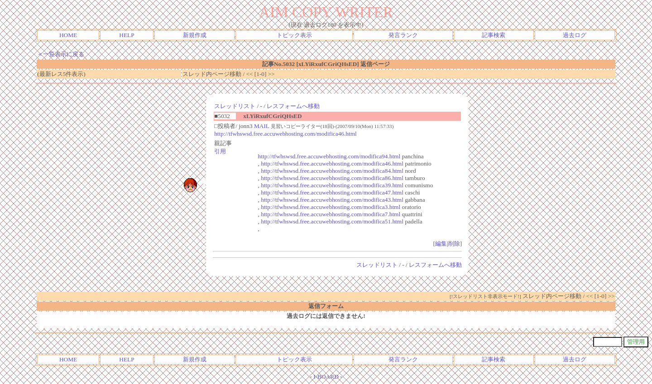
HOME (68, 35)
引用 (220, 151)
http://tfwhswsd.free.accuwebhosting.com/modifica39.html (332, 185)
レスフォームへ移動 (293, 106)
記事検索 (493, 35)
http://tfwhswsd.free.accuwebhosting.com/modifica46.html (285, 133)
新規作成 (194, 35)
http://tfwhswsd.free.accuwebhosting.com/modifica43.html (332, 199)
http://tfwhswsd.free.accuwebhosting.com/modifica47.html (332, 192)
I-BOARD (326, 376)
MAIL (261, 126)
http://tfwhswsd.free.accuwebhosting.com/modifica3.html (330, 207)
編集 (441, 243)
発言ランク (403, 35)
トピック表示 (294, 35)
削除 (454, 243)
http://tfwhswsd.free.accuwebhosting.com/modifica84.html (332, 170)
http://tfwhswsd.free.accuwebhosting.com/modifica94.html (329, 156)
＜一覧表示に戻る (60, 54)
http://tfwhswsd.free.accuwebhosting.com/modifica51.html (332, 221)
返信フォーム (326, 306)
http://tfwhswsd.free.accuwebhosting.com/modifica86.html (332, 178)
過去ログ (574, 35)
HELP (126, 35)
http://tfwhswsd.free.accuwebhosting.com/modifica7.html (330, 214)
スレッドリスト (234, 106)
